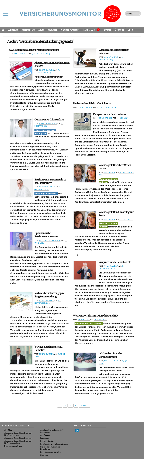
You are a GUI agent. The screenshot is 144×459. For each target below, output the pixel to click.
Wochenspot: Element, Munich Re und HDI (95, 315)
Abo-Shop (8, 430)
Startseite (3, 30)
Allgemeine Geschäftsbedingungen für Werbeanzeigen (18, 434)
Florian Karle (47, 187)
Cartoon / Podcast (70, 30)
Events (107, 30)
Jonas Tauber (21, 54)
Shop (130, 30)
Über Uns (119, 30)
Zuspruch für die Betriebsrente (115, 262)
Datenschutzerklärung (13, 446)
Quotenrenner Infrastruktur (49, 119)
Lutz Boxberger (48, 123)
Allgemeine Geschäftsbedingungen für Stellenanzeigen (18, 442)
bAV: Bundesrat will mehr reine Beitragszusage (33, 49)
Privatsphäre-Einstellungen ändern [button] (54, 444)
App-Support (45, 435)
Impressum (44, 438)
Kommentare (28, 30)
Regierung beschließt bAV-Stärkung (92, 103)
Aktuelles (13, 30)
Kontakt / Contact (47, 441)
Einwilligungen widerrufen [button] (50, 452)
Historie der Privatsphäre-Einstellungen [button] (50, 448)
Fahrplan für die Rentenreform (109, 114)
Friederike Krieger (49, 240)
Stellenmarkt (91, 30)
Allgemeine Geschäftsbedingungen (18, 438)
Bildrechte (44, 455)
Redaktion (109, 172)
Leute (41, 30)
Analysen (52, 30)
